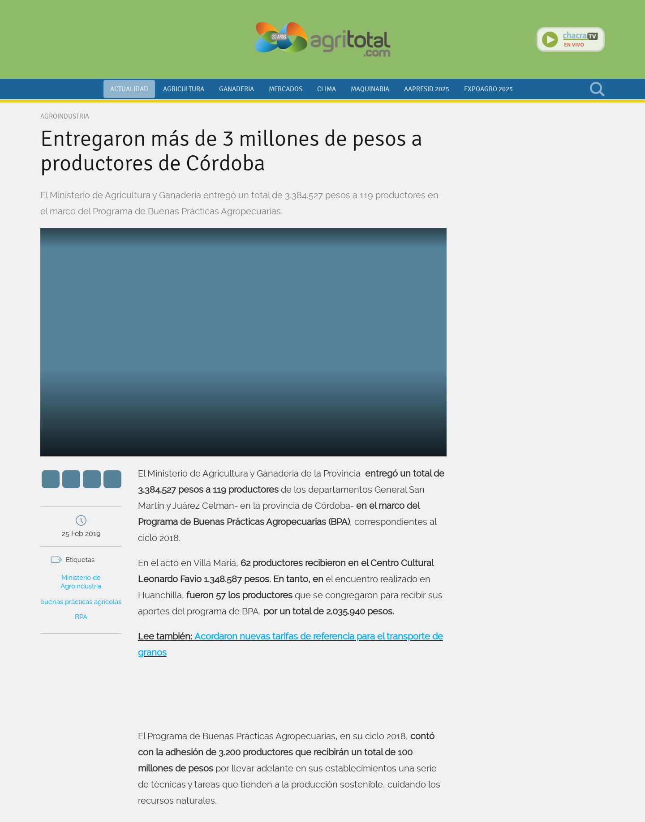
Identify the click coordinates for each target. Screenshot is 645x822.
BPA (81, 617)
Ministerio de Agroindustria (80, 582)
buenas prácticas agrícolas (80, 602)
